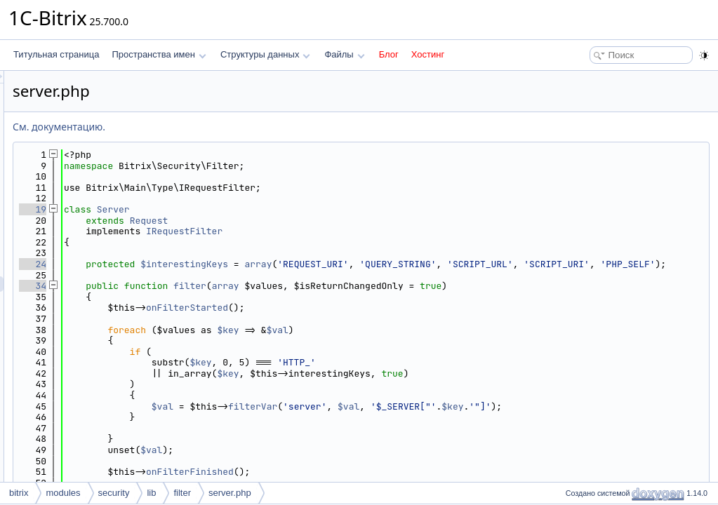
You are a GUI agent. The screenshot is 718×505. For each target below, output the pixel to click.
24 (208, 264)
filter (365, 297)
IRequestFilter (359, 231)
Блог (389, 54)
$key (403, 340)
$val (453, 340)
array (433, 264)
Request (324, 221)
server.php (229, 492)
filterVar (428, 417)
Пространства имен (159, 54)
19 (208, 209)
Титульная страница (56, 54)
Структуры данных (265, 54)
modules (63, 492)
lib (151, 492)
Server (288, 209)
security (114, 492)
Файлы (344, 54)
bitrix (18, 492)
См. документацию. (234, 126)
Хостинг (427, 54)
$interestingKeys (360, 264)
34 (208, 297)
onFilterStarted (362, 319)
